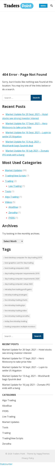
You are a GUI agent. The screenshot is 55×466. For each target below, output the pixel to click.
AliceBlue (13, 207)
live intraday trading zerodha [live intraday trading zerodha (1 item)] (17, 316)
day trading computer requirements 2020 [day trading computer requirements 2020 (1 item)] (22, 278)
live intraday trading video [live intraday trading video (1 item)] (16, 310)
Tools (8, 191)
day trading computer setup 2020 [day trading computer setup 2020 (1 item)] (19, 284)
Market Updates (13, 170)
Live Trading (15, 186)
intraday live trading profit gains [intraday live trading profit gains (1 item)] (18, 289)
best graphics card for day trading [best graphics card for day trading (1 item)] (19, 263)
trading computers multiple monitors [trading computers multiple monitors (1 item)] (20, 326)
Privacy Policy (28, 458)
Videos (8, 202)
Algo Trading (12, 196)
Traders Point (19, 453)
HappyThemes (43, 453)
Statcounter (6, 464)
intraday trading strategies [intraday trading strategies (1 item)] (16, 294)
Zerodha (13, 212)
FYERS (12, 217)
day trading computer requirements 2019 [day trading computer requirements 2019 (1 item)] (22, 273)
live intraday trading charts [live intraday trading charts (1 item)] (16, 300)
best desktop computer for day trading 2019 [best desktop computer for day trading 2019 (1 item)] (23, 257)
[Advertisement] (27, 40)
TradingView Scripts (15, 175)
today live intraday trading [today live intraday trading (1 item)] (16, 321)
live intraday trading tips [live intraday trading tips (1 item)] (15, 305)
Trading (9, 181)
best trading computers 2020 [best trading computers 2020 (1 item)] (17, 268)
